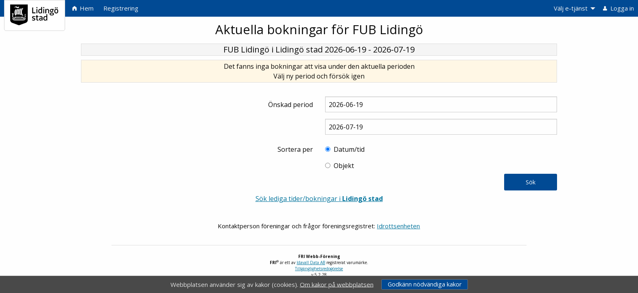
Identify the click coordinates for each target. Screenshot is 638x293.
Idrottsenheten (398, 226)
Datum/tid (349, 149)
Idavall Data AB (311, 262)
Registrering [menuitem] (120, 8)
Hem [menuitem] (83, 8)
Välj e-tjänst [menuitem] (571, 8)
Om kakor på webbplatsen (337, 284)
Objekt (344, 165)
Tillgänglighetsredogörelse (319, 268)
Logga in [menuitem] (618, 8)
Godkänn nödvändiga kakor (424, 284)
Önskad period (290, 104)
